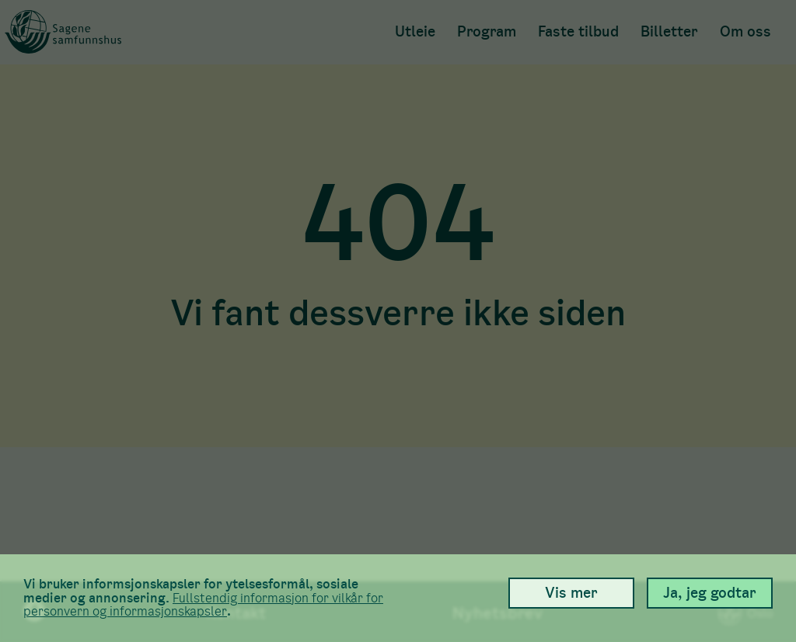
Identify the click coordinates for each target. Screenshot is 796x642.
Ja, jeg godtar (709, 592)
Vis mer (571, 592)
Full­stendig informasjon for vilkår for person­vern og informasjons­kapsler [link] (203, 605)
